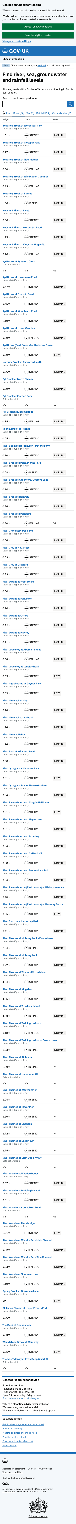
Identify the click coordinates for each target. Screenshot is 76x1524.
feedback (42, 65)
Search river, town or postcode (19, 98)
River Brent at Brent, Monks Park (21, 462)
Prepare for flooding (12, 1428)
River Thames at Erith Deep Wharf (22, 1157)
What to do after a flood (14, 1437)
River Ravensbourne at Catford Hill (22, 853)
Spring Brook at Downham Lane (20, 1291)
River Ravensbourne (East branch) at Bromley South (32, 904)
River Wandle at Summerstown (20, 1274)
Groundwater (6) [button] (61, 113)
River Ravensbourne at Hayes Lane (22, 819)
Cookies (32, 1468)
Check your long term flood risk (17, 1441)
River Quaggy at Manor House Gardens (24, 785)
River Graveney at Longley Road (20, 666)
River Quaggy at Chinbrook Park (20, 768)
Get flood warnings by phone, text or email (23, 1424)
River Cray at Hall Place (16, 547)
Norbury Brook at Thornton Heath (22, 362)
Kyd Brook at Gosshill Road (18, 294)
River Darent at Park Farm (17, 598)
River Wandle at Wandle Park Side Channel (27, 1257)
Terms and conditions (12, 1472)
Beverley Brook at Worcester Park (22, 125)
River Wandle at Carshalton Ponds (22, 1207)
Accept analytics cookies (38, 26)
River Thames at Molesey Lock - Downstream (28, 938)
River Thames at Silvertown (18, 1140)
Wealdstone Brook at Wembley (20, 1342)
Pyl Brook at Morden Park (17, 396)
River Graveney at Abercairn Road (21, 649)
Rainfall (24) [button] (43, 113)
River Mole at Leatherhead (17, 717)
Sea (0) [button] (30, 113)
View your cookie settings (16, 41)
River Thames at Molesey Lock (20, 955)
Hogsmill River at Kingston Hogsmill (23, 244)
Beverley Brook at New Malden (20, 159)
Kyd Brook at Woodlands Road (19, 311)
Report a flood (9, 1445)
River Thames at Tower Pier (18, 1106)
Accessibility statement (13, 1468)
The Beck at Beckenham (16, 1325)
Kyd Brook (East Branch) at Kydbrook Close (27, 345)
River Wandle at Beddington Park (21, 1190)
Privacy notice (45, 1468)
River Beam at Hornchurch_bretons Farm (26, 445)
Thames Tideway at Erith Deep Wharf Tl (25, 1359)
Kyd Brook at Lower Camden (18, 328)
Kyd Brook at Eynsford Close (18, 261)
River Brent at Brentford (16, 513)
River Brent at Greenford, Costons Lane (25, 479)
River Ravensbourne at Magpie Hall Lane (25, 802)
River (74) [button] (18, 113)
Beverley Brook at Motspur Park (21, 142)
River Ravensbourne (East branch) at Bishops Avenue (33, 887)
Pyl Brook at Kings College (17, 411)
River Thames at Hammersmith (20, 1074)
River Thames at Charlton (17, 1123)
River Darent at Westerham (18, 581)
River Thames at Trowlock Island (21, 1006)
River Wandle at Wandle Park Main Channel (27, 1240)
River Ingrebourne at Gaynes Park (21, 683)
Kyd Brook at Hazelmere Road (19, 277)
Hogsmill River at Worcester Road (22, 227)
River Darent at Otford (15, 615)
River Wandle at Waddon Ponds (20, 1173)
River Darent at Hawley (15, 632)
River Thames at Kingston (17, 989)
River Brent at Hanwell (15, 496)
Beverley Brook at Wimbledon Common (25, 176)
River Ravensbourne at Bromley (20, 836)
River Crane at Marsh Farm (17, 530)
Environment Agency (24, 1477)
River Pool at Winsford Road (18, 751)
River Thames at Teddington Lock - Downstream (30, 1040)
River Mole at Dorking (14, 700)
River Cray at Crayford (15, 564)
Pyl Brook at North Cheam (17, 379)
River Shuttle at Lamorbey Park (20, 921)
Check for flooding (13, 59)
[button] (6, 113)
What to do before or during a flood (19, 1432)
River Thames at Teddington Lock (21, 1023)
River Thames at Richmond (17, 1057)
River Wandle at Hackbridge (18, 1223)
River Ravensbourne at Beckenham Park (25, 870)
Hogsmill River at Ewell (16, 210)
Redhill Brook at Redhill (16, 428)
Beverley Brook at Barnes (17, 193)
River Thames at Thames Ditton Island (24, 972)
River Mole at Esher (13, 734)
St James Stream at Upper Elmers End (24, 1308)
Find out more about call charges (20, 1398)
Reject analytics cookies (38, 35)
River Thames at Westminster (19, 1089)
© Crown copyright (38, 1516)
